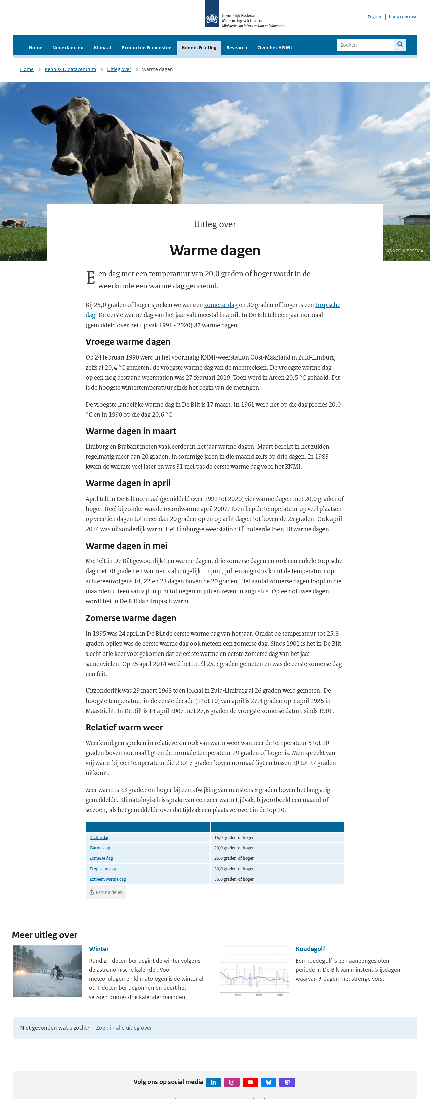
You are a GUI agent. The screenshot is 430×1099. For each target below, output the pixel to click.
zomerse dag (221, 305)
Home (35, 47)
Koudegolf (310, 949)
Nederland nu (68, 47)
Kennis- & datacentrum (70, 69)
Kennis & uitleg (199, 47)
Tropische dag (103, 868)
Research (236, 47)
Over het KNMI (274, 47)
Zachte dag (100, 837)
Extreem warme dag (108, 879)
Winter (99, 949)
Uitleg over (119, 69)
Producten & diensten (147, 47)
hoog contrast (403, 17)
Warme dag (100, 848)
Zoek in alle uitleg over (124, 1027)
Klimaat (103, 47)
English (374, 17)
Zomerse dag (101, 858)
